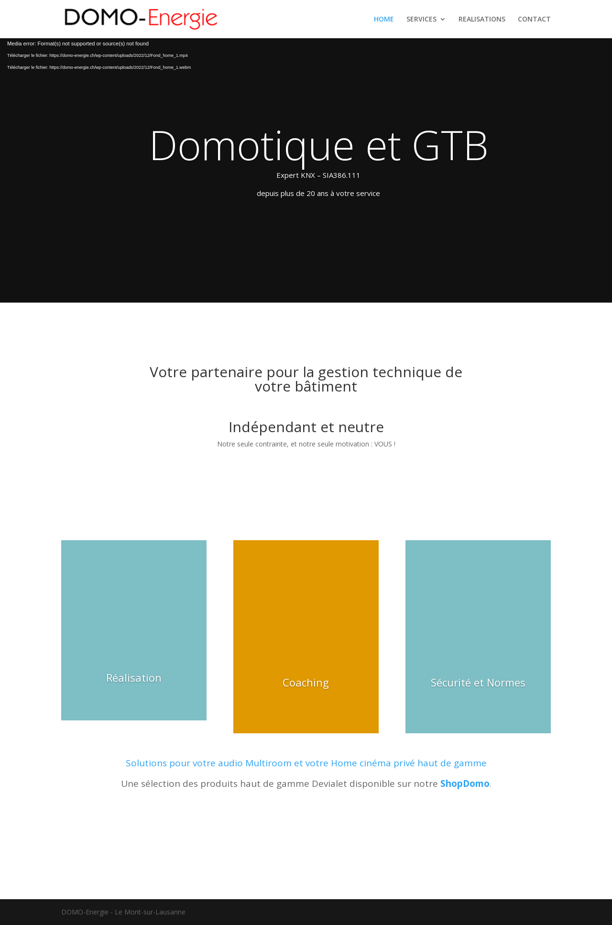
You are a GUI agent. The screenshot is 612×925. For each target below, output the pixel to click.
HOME (384, 19)
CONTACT (534, 19)
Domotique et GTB (319, 144)
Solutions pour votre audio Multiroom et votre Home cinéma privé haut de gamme (306, 763)
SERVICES (421, 19)
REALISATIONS (482, 19)
